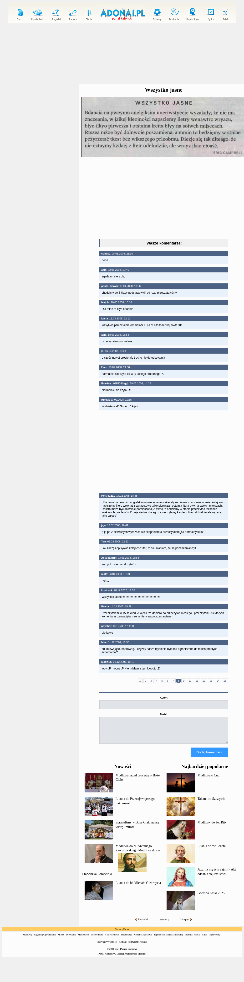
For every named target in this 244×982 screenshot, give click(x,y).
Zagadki (38, 939)
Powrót (163, 924)
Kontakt (143, 946)
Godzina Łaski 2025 (211, 897)
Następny (186, 923)
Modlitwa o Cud (208, 779)
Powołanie (71, 939)
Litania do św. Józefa (212, 850)
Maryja (148, 939)
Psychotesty (214, 939)
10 (189, 680)
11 (197, 680)
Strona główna (122, 933)
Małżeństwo (83, 939)
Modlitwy (27, 939)
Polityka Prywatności (107, 946)
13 (210, 680)
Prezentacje (126, 939)
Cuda (204, 939)
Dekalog (179, 939)
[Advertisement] (163, 451)
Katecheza (139, 939)
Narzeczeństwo (112, 939)
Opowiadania (49, 939)
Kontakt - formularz (128, 946)
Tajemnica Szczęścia (211, 803)
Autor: (164, 697)
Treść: (164, 714)
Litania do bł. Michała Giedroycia (138, 887)
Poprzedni (141, 923)
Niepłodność (97, 939)
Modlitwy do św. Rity (212, 826)
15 (225, 680)
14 (217, 680)
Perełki (197, 939)
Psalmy (188, 939)
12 (204, 680)
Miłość (61, 939)
